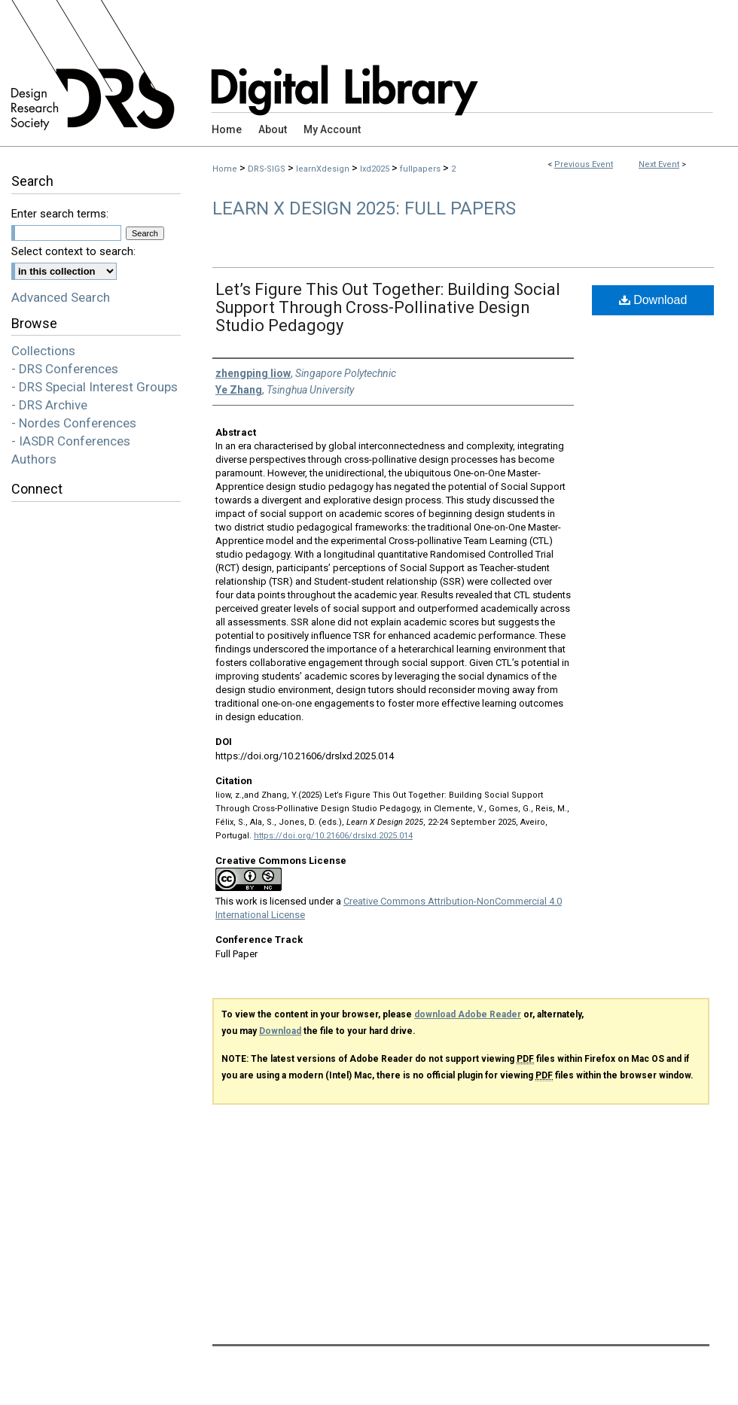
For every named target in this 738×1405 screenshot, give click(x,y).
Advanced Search (60, 297)
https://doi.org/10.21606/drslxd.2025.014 (333, 836)
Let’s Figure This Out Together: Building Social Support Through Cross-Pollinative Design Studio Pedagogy (387, 307)
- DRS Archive (49, 404)
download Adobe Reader (467, 1014)
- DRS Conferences (64, 368)
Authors (33, 459)
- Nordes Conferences (73, 422)
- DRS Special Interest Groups (94, 386)
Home (224, 169)
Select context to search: (73, 251)
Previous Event (583, 164)
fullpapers (421, 169)
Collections (43, 350)
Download (653, 299)
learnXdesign (324, 169)
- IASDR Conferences (70, 441)
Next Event (659, 164)
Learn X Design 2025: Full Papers (364, 208)
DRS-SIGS (268, 169)
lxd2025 (376, 169)
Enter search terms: (59, 213)
